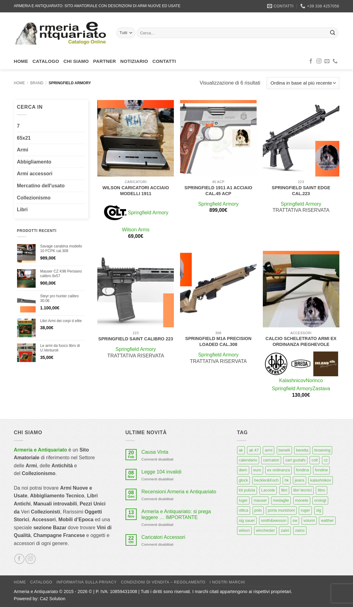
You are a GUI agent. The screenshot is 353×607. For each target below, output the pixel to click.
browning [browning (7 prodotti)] (322, 450)
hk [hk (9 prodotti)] (287, 480)
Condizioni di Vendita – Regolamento (163, 582)
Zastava (321, 388)
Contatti (164, 61)
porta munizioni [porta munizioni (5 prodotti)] (281, 510)
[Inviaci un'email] (326, 61)
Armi (22, 149)
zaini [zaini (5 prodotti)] (285, 530)
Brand (36, 83)
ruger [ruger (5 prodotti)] (305, 510)
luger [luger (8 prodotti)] (243, 500)
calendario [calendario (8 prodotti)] (248, 460)
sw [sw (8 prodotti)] (295, 520)
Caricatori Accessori (163, 537)
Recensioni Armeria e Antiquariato (178, 491)
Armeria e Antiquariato (40, 449)
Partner (104, 61)
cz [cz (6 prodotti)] (326, 460)
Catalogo (46, 61)
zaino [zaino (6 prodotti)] (300, 530)
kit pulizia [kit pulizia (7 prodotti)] (247, 490)
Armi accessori (35, 173)
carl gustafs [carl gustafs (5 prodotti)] (295, 460)
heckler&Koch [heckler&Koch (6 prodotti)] (266, 480)
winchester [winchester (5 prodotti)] (265, 530)
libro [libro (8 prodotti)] (321, 490)
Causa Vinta (154, 452)
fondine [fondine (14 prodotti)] (321, 470)
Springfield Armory (148, 212)
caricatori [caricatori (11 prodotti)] (271, 460)
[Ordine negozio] (303, 83)
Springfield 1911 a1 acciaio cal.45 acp (218, 190)
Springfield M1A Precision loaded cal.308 (218, 341)
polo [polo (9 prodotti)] (258, 510)
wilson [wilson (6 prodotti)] (244, 530)
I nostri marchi (227, 582)
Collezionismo (34, 197)
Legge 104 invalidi (161, 471)
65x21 (24, 138)
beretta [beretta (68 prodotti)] (302, 450)
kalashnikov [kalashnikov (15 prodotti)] (320, 480)
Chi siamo (76, 61)
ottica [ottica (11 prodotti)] (244, 510)
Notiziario (134, 61)
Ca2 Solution (52, 598)
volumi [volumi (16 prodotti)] (309, 520)
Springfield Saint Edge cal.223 (301, 190)
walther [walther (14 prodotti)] (327, 520)
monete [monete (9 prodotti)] (301, 500)
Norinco (314, 380)
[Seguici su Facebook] (310, 61)
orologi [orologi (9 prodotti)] (320, 500)
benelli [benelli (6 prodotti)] (284, 450)
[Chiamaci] (335, 61)
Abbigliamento (34, 161)
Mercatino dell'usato (41, 185)
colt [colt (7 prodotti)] (314, 460)
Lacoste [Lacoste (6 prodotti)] (268, 490)
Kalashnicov (292, 380)
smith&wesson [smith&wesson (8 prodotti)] (274, 520)
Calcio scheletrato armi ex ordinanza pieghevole (301, 341)
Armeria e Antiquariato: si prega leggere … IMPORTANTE (176, 514)
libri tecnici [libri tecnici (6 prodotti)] (302, 490)
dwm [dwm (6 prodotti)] (243, 470)
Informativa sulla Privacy (86, 582)
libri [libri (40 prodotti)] (284, 490)
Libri (22, 209)
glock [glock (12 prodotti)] (243, 480)
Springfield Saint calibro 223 (135, 338)
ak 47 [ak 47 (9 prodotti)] (253, 450)
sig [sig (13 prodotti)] (318, 510)
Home (21, 61)
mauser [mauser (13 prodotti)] (260, 500)
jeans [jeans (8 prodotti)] (299, 480)
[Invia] (332, 33)
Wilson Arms (135, 229)
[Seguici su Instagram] (318, 61)
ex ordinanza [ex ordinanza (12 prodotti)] (278, 470)
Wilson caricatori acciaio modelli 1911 (135, 190)
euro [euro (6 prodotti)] (257, 470)
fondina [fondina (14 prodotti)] (302, 470)
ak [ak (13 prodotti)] (241, 450)
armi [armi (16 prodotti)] (268, 450)
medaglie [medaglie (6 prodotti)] (281, 500)
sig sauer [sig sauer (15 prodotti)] (247, 520)
